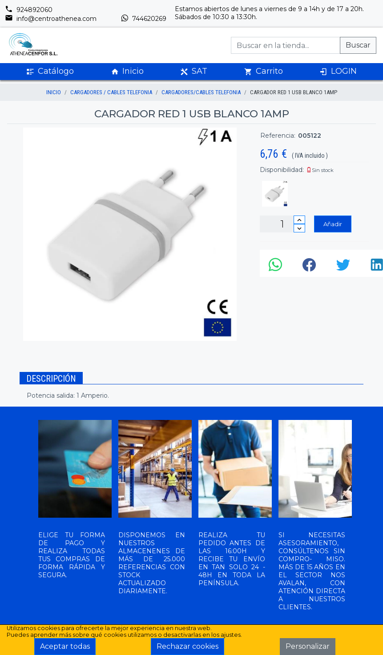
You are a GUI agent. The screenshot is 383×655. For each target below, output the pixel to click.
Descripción (51, 378)
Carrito (263, 71)
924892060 (28, 10)
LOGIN (338, 71)
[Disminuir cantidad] (299, 228)
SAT (193, 71)
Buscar (358, 45)
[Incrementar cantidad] (299, 220)
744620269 (143, 19)
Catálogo (50, 71)
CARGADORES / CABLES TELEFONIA (111, 92)
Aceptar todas (65, 646)
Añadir (332, 224)
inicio (53, 92)
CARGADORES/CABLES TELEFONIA (201, 92)
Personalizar (308, 646)
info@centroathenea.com (51, 19)
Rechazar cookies (187, 646)
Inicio (127, 71)
